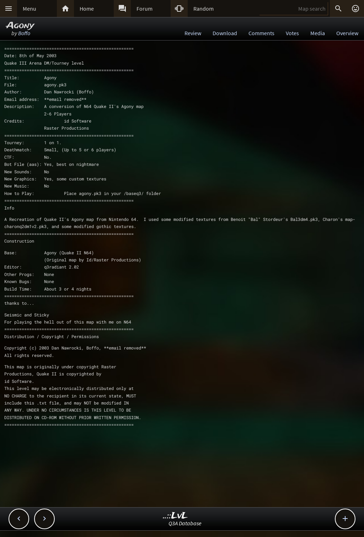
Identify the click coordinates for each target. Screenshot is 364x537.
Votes (292, 33)
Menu (29, 8)
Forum (144, 8)
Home (87, 8)
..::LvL (175, 516)
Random (203, 8)
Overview (347, 33)
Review (192, 33)
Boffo (24, 33)
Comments (261, 33)
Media (317, 33)
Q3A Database (185, 523)
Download (225, 33)
